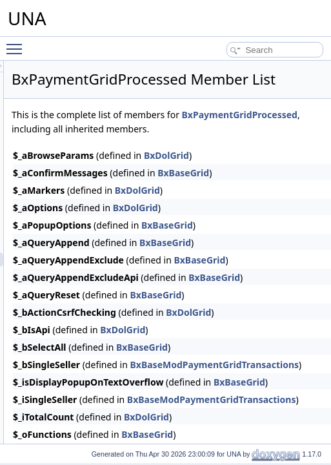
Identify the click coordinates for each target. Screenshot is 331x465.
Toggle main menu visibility (17, 43)
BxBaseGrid (303, 394)
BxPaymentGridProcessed (230, 161)
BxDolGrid (298, 237)
